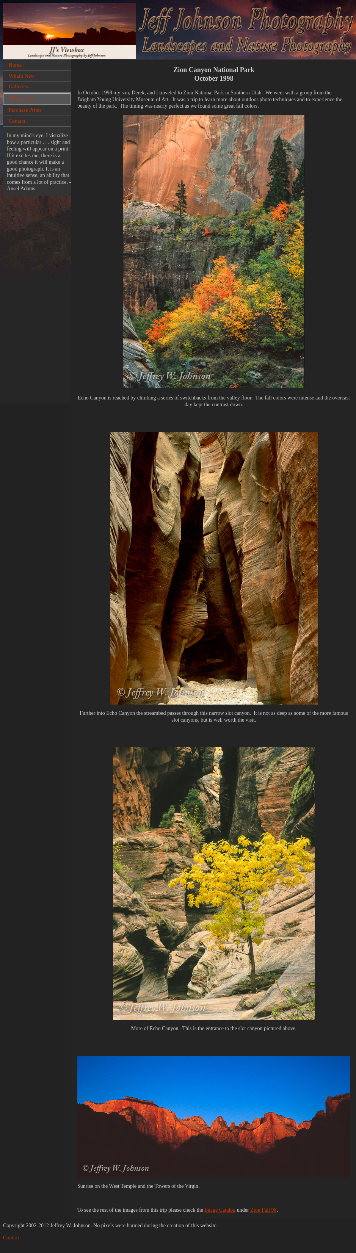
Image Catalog (219, 1210)
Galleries (18, 86)
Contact (17, 121)
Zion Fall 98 (263, 1210)
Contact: (12, 1237)
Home (15, 65)
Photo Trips (22, 99)
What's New (22, 76)
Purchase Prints (25, 110)
